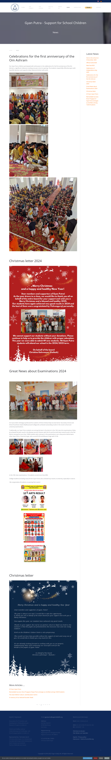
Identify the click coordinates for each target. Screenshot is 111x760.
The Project (31, 7)
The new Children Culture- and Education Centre (23, 695)
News (68, 7)
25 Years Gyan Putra (15, 689)
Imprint (98, 7)
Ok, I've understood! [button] (87, 758)
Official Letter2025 (91, 63)
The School (41, 7)
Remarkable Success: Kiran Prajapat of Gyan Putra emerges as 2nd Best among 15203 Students (37, 692)
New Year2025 (90, 65)
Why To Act (51, 7)
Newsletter (77, 7)
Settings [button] (101, 758)
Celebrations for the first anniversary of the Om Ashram (41, 58)
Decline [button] (95, 758)
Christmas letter (21, 575)
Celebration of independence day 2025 (91, 70)
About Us (60, 7)
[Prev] (37, 704)
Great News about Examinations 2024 (37, 371)
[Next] (49, 704)
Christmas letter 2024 (25, 261)
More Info (107, 758)
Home (23, 7)
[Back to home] (15, 7)
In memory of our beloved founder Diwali (21, 697)
